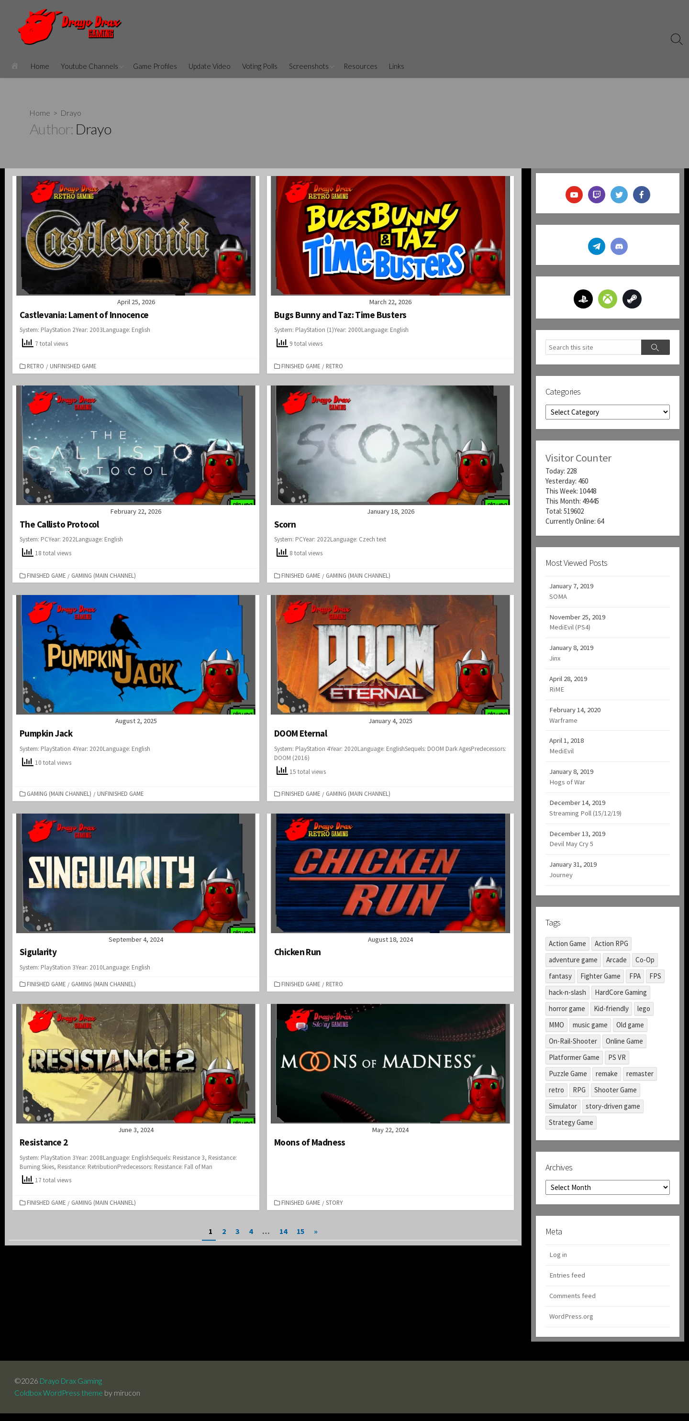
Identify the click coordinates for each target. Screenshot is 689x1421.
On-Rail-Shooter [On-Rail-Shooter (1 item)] (573, 1047)
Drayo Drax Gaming (72, 1388)
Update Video (210, 66)
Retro (36, 365)
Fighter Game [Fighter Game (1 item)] (600, 982)
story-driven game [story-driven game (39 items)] (613, 1112)
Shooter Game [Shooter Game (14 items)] (615, 1096)
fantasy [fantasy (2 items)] (560, 982)
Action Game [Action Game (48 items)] (567, 949)
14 (283, 1230)
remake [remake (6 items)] (607, 1079)
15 (300, 1230)
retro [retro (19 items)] (556, 1096)
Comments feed (573, 1303)
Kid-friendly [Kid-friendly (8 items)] (611, 1014)
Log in (558, 1261)
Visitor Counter (578, 457)
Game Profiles (155, 66)
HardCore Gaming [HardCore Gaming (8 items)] (621, 998)
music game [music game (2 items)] (590, 1030)
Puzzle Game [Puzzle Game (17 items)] (568, 1079)
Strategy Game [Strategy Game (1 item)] (571, 1128)
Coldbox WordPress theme (58, 1400)
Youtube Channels (89, 66)
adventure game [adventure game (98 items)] (573, 965)
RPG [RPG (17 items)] (579, 1096)
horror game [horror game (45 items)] (567, 1014)
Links (396, 66)
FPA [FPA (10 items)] (635, 982)
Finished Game (301, 365)
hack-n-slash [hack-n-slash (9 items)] (567, 998)
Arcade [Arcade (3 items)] (616, 965)
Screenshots (309, 66)
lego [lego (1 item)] (643, 1014)
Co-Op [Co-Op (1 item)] (645, 965)
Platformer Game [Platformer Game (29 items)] (574, 1063)
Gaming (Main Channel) (104, 575)
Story (335, 1201)
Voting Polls (260, 66)
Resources (361, 66)
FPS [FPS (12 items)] (655, 982)
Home (40, 66)
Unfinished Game (74, 365)
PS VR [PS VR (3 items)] (617, 1063)
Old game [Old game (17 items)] (630, 1030)
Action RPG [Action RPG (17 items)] (611, 949)
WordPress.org (571, 1324)
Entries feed (568, 1282)
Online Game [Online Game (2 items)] (624, 1047)
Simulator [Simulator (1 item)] (563, 1112)
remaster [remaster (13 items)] (640, 1079)
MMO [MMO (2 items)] (556, 1030)
